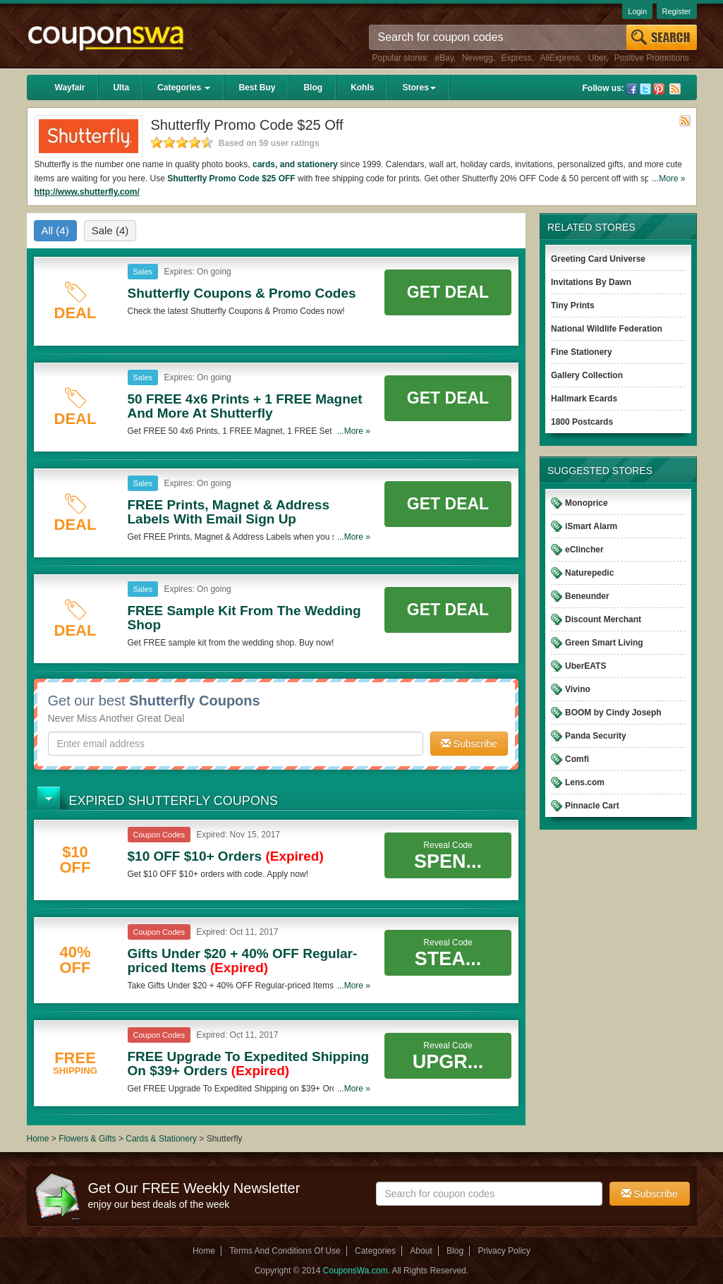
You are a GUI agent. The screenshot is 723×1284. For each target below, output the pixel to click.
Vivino (577, 689)
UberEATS (585, 666)
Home (38, 1139)
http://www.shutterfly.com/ (87, 192)
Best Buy (256, 87)
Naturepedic (589, 573)
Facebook (632, 89)
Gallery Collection (587, 375)
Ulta (121, 87)
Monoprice (586, 503)
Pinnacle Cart (592, 806)
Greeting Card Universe (598, 259)
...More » (668, 178)
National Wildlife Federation (606, 329)
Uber (597, 58)
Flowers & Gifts (89, 1139)
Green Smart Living (604, 643)
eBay (444, 58)
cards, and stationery (295, 164)
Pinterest (658, 89)
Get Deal (448, 292)
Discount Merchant (603, 619)
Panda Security (595, 736)
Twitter (645, 89)
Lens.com (584, 782)
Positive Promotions (651, 58)
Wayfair (70, 87)
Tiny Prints (573, 305)
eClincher (584, 550)
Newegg (477, 58)
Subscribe (469, 743)
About (421, 1251)
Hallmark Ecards (584, 399)
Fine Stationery (581, 352)
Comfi (577, 759)
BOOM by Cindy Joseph (613, 712)
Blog (312, 87)
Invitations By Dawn (591, 282)
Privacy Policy (504, 1251)
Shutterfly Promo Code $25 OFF (231, 178)
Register (676, 11)
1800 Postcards (582, 422)
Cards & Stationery (162, 1139)
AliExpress (560, 58)
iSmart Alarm (591, 526)
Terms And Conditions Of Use (284, 1251)
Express (516, 58)
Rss (675, 89)
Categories (183, 87)
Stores (418, 87)
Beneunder (587, 596)
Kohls (362, 87)
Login (637, 11)
